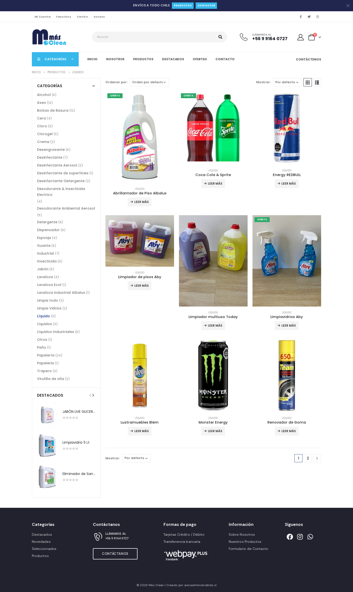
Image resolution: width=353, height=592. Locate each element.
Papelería (45, 355)
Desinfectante (49, 157)
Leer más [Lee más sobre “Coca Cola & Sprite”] (215, 183)
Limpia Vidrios (49, 308)
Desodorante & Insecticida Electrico (61, 191)
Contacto (225, 59)
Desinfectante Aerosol (57, 165)
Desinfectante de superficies (62, 173)
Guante (43, 245)
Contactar (206, 5)
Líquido (139, 189)
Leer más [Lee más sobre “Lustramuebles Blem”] (141, 431)
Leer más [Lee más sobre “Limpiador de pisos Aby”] (141, 286)
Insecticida (47, 261)
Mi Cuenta (42, 17)
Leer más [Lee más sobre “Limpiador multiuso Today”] (215, 325)
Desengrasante (51, 149)
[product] (139, 137)
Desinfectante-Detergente (61, 180)
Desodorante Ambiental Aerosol (66, 208)
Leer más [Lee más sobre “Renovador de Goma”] (288, 431)
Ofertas (200, 59)
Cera (41, 118)
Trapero (44, 370)
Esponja (44, 237)
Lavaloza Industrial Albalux (61, 292)
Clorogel (45, 133)
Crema (43, 141)
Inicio (92, 59)
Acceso (99, 17)
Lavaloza (45, 276)
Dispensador (48, 229)
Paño (41, 347)
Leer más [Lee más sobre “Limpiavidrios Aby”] (288, 325)
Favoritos (63, 17)
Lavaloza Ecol (49, 284)
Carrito (82, 17)
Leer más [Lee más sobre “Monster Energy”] (215, 431)
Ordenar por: (116, 82)
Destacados (173, 59)
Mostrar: (263, 82)
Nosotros (115, 59)
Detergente (47, 222)
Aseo (41, 102)
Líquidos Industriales (55, 331)
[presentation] (90, 395)
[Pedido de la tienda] (149, 82)
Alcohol (44, 94)
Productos (183, 5)
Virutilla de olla (50, 378)
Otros (42, 339)
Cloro (42, 126)
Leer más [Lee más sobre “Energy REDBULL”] (288, 183)
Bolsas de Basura (52, 110)
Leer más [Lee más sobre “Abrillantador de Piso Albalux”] (141, 202)
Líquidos (44, 323)
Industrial (45, 253)
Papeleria (45, 363)
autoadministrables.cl (200, 585)
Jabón (43, 269)
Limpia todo (47, 300)
